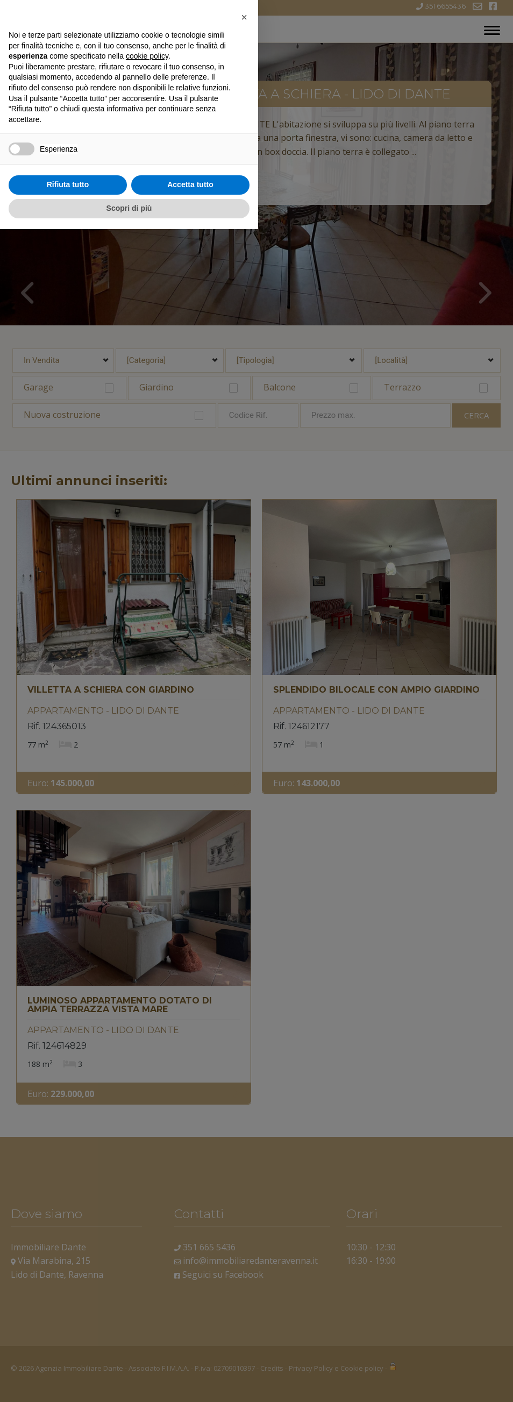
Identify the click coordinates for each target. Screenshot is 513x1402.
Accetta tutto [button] (190, 1358)
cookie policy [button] (147, 1229)
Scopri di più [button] (129, 1381)
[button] (244, 1190)
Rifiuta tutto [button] (68, 1358)
